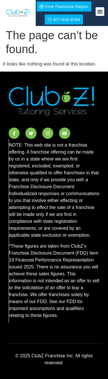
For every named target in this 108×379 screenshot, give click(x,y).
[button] (100, 11)
